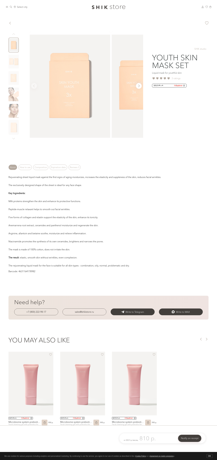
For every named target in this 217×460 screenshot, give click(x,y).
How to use (29, 167)
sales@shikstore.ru (84, 311)
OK (209, 456)
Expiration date (69, 167)
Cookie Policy (140, 456)
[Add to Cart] (44, 422)
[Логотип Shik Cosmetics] (108, 7)
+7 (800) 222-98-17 (36, 311)
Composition (48, 167)
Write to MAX (181, 311)
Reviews (89, 167)
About (14, 167)
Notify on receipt (189, 438)
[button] (139, 86)
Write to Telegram (132, 311)
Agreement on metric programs (161, 456)
